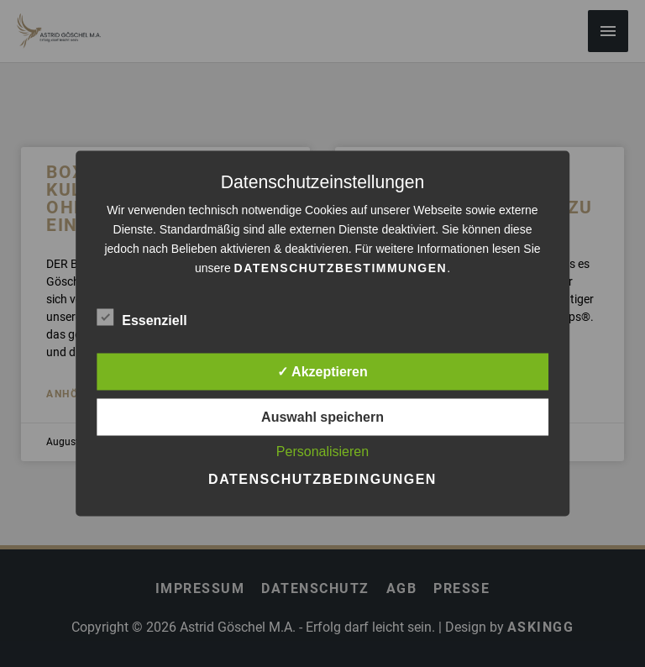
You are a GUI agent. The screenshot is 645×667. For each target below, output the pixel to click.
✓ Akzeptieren (322, 372)
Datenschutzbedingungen (322, 479)
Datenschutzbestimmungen (341, 268)
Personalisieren (322, 451)
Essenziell (141, 317)
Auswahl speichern (322, 417)
